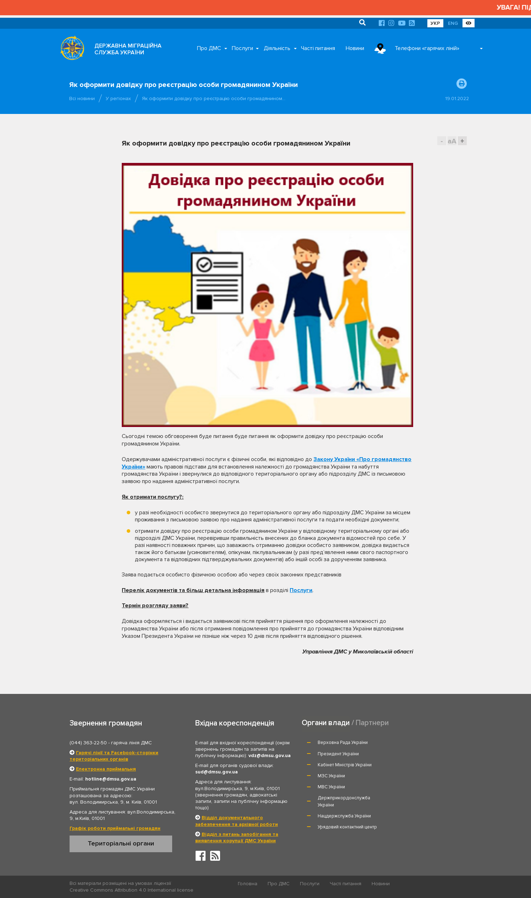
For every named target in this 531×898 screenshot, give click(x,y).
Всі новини (82, 98)
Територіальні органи (121, 843)
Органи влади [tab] (326, 722)
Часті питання (318, 48)
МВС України (331, 765)
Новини (355, 48)
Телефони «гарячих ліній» (427, 48)
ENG (453, 23)
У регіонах (118, 98)
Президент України (418, 742)
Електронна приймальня (106, 769)
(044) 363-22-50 (88, 743)
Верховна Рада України (343, 742)
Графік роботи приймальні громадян (115, 828)
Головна (248, 884)
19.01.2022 (457, 98)
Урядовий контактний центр (427, 782)
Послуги (242, 48)
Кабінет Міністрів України (345, 754)
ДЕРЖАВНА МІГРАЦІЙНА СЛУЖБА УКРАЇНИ (128, 49)
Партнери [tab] (372, 722)
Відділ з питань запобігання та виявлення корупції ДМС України (236, 837)
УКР (435, 23)
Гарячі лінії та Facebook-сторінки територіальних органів (114, 756)
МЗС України (411, 754)
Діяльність (277, 48)
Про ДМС (209, 48)
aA (452, 141)
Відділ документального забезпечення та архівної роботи (236, 821)
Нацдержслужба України (344, 782)
